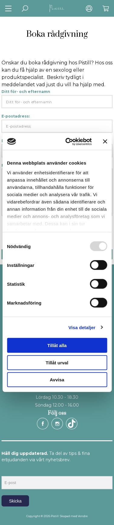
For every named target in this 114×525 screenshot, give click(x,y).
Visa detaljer (81, 327)
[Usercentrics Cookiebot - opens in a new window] (68, 141)
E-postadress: (57, 123)
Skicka (15, 501)
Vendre (83, 516)
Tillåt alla (57, 345)
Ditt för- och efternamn (57, 98)
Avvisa (57, 379)
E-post (7, 471)
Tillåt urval (57, 362)
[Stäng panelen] (105, 141)
